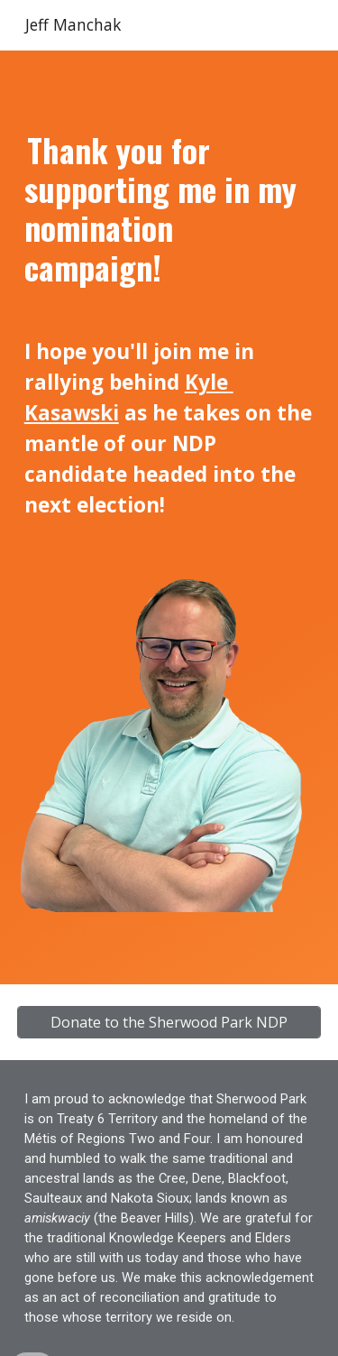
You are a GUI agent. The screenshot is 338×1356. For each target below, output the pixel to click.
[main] (169, 325)
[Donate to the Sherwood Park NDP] (169, 1022)
